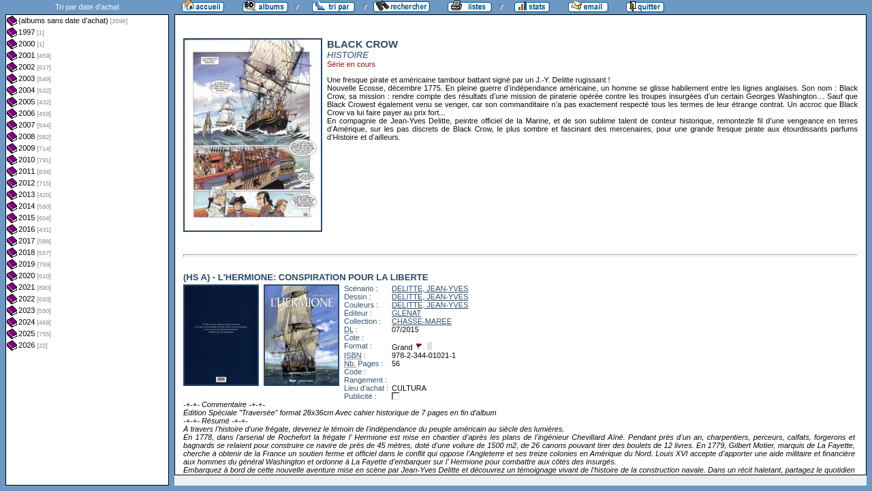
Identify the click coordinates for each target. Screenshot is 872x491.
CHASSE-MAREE (422, 321)
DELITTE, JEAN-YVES (430, 288)
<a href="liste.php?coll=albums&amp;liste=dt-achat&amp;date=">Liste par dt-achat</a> (87, 243)
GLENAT (406, 313)
